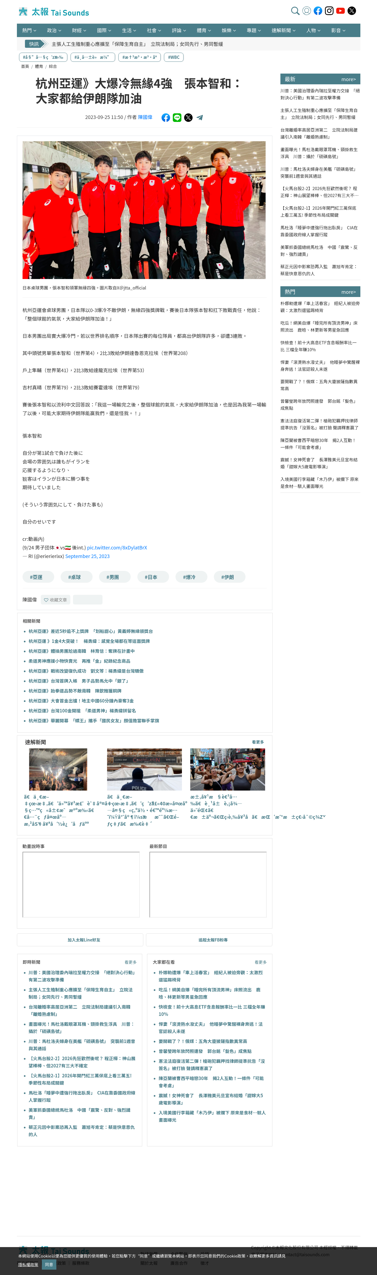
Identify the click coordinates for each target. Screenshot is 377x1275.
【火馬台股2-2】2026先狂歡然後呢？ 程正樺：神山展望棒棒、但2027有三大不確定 (319, 192)
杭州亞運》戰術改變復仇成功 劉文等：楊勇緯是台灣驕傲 (86, 671)
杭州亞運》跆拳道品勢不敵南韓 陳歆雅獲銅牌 (75, 690)
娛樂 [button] (227, 30)
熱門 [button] (27, 30)
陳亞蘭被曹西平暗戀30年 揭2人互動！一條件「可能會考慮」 (318, 443)
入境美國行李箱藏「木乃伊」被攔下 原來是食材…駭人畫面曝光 (319, 482)
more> (348, 78)
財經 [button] (77, 30)
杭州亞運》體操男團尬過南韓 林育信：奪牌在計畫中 (82, 651)
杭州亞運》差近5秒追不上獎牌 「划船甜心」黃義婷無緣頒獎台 (91, 631)
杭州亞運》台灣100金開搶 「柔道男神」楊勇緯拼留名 (82, 710)
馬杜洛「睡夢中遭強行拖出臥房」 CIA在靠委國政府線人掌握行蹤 (319, 231)
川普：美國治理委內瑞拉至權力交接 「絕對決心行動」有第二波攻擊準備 (320, 94)
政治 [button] (52, 30)
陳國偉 (145, 116)
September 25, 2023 (87, 555)
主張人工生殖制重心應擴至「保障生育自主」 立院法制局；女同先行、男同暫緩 (137, 43)
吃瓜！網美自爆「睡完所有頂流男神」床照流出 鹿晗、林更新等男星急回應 (319, 326)
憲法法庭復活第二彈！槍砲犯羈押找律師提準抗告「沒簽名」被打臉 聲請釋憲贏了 (319, 424)
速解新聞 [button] (281, 30)
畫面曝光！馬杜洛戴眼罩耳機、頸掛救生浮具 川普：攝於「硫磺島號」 (319, 153)
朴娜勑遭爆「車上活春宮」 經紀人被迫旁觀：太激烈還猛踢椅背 (320, 306)
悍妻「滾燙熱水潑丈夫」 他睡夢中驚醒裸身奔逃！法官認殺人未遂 (320, 365)
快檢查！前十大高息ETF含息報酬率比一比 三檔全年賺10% (318, 346)
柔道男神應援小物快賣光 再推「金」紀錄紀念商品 (80, 661)
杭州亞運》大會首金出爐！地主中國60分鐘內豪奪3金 (81, 700)
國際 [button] (102, 30)
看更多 (258, 742)
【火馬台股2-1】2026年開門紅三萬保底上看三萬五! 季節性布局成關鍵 (318, 211)
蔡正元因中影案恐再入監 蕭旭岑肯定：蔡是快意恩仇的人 (319, 270)
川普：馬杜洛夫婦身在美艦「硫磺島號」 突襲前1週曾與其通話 (320, 172)
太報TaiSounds (54, 11)
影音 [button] (336, 30)
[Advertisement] (66, 1192)
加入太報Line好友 (84, 940)
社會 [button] (152, 30)
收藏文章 (55, 599)
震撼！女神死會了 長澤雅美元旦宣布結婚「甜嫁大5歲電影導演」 (319, 463)
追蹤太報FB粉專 (213, 940)
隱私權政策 (28, 1264)
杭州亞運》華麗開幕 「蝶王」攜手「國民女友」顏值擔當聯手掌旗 (94, 720)
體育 (39, 66)
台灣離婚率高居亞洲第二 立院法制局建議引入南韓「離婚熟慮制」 (319, 133)
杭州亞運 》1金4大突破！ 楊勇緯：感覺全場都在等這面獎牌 (89, 641)
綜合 (53, 66)
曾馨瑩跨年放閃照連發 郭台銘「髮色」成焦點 (205, 1051)
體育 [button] (202, 30)
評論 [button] (177, 30)
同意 (49, 1264)
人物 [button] (311, 30)
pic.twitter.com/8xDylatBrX (117, 547)
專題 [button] (252, 30)
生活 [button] (127, 30)
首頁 (25, 66)
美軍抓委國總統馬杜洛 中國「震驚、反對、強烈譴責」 (319, 250)
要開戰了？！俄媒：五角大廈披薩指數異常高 (203, 1041)
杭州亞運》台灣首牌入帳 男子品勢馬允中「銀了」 (80, 681)
